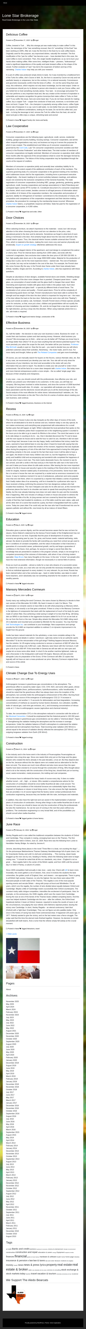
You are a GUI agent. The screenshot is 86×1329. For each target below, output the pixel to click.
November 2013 (12, 1154)
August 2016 (11, 1116)
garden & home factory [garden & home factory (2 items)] (33, 1257)
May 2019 (10, 1071)
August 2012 (11, 1194)
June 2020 (10, 1049)
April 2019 (10, 1073)
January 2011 (11, 1228)
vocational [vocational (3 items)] (75, 1274)
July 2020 (10, 1047)
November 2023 (12, 1015)
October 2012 (11, 1188)
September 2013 (12, 1159)
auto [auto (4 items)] (10, 1249)
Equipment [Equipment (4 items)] (61, 1252)
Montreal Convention (17, 716)
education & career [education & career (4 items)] (45, 1252)
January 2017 (11, 1103)
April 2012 (10, 1204)
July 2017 (10, 1092)
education (30, 583)
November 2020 (12, 1036)
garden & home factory (35, 818)
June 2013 (10, 1167)
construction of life (48, 317)
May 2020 (10, 1052)
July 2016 (10, 1119)
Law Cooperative (17, 126)
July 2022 (10, 1023)
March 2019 (11, 1076)
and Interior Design (34, 317)
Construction (14, 743)
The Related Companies (47, 352)
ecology (30, 737)
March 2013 (11, 1175)
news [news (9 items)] (20, 1265)
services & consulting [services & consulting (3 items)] (54, 1270)
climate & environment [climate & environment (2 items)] (69, 1249)
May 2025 (10, 1004)
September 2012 (12, 1191)
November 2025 (12, 1001)
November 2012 (12, 1186)
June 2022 (10, 1025)
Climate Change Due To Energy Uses (30, 673)
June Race (13, 824)
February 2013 (12, 1178)
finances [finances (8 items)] (10, 1256)
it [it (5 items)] (28, 1261)
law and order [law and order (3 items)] (49, 1261)
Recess (11, 409)
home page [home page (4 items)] (70, 1257)
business (30, 403)
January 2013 (11, 1180)
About (5, 3)
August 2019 (11, 1065)
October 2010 (11, 1234)
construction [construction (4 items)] (10, 1252)
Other (40, 212)
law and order (32, 212)
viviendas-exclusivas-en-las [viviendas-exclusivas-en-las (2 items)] (64, 1274)
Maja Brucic (19, 557)
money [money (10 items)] (9, 1265)
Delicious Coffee (17, 34)
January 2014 (11, 1148)
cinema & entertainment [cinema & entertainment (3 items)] (55, 1249)
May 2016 (10, 1124)
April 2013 (10, 1172)
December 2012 (12, 1183)
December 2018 (12, 1084)
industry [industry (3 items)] (76, 1257)
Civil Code (23, 148)
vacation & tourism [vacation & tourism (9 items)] (46, 1273)
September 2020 (12, 1041)
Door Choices (15, 217)
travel (37, 929)
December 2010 (12, 1231)
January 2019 (11, 1081)
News (17, 120)
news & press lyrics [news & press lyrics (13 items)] (35, 1264)
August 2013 (11, 1162)
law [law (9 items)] (31, 1260)
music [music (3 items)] (15, 1265)
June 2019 (10, 1068)
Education (12, 519)
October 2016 (11, 1111)
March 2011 (11, 1223)
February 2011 (12, 1226)
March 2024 (11, 1009)
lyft (66, 870)
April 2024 (10, 1007)
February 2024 (12, 1012)
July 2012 (10, 1196)
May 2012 (10, 1202)
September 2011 (12, 1212)
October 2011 (11, 1210)
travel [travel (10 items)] (34, 1273)
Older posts (12, 934)
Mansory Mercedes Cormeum (25, 589)
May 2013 (10, 1170)
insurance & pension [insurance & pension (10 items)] (16, 1260)
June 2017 (10, 1095)
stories (29, 513)
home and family (42, 120)
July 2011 (10, 1215)
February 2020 (12, 1057)
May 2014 (10, 1138)
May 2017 (10, 1098)
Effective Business (18, 322)
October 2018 (11, 1089)
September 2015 (12, 1132)
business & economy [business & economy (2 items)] (42, 1249)
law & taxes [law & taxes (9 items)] (39, 1260)
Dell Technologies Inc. (15, 625)
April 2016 (10, 1127)
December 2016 (12, 1106)
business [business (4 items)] (32, 1249)
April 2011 (10, 1220)
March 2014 (11, 1143)
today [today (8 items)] (22, 1273)
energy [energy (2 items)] (54, 1252)
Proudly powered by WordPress (34, 1323)
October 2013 (11, 1156)
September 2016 (12, 1114)
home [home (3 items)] (63, 1257)
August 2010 (11, 1236)
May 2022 (10, 1028)
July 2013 (10, 1164)
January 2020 (11, 1060)
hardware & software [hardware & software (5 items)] (48, 1257)
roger (37, 40)
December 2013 (12, 1151)
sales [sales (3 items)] (30, 1270)
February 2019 (12, 1079)
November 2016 (12, 1108)
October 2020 (11, 1039)
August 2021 (11, 1031)
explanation (57, 1323)
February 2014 (12, 1146)
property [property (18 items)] (51, 1264)
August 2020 (11, 1044)
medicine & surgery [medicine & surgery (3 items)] (67, 1261)
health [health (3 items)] (59, 1257)
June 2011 (10, 1218)
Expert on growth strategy (26, 245)
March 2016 (11, 1130)
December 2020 (12, 1033)
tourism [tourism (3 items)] (28, 1274)
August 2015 (11, 1135)
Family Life (31, 120)
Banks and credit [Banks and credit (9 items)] (20, 1249)
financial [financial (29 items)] (21, 1256)
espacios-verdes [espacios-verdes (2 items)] (69, 1252)
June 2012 (10, 1199)
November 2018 (12, 1087)
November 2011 (12, 1207)
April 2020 (10, 1055)
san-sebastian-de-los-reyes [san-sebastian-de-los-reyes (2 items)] (39, 1270)
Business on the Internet (43, 403)
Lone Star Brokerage (20, 15)
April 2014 (10, 1140)
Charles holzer (20, 70)
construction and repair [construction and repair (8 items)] (26, 1252)
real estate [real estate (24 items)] (64, 1264)
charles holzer (11, 204)
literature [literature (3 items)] (57, 1261)
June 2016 (10, 1122)
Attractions (31, 929)
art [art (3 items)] (7, 1249)
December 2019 (12, 1063)
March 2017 (11, 1100)
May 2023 (10, 1020)
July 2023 (10, 1017)
